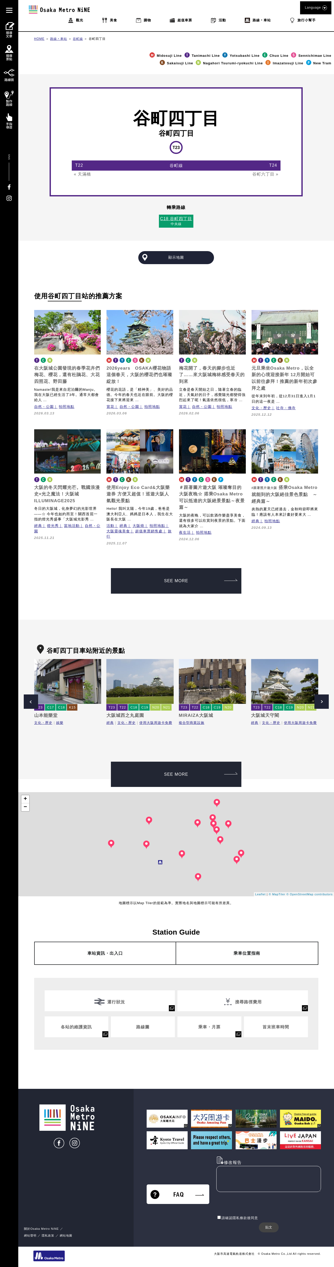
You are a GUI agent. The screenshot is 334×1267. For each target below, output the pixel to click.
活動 (110, 526)
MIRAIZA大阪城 (196, 715)
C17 (50, 707)
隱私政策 (48, 1235)
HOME (39, 39)
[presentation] (256, 1204)
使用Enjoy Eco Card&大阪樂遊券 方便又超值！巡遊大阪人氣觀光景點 (138, 494)
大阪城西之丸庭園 (125, 715)
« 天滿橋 (82, 174)
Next (321, 701)
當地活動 (72, 526)
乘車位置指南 (247, 953)
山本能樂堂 (46, 715)
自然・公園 (44, 407)
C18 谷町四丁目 (176, 218)
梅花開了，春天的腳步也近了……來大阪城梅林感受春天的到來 (212, 375)
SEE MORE (200, 581)
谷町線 (78, 39)
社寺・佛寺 (286, 408)
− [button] (25, 807)
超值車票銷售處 (149, 531)
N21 (166, 707)
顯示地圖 (176, 257)
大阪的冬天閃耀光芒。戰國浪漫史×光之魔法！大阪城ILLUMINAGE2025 (67, 494)
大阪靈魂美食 (118, 531)
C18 (61, 707)
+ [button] (25, 799)
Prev (31, 701)
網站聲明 (30, 1235)
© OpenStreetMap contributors (310, 894)
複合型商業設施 (191, 723)
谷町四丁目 (97, 39)
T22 (123, 707)
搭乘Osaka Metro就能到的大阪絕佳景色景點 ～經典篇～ (285, 494)
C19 (144, 707)
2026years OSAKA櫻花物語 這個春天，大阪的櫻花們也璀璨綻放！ (139, 375)
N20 (155, 707)
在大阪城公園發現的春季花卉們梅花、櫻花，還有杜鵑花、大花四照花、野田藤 (67, 375)
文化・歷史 (261, 408)
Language (315, 8)
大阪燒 (138, 526)
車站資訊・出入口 (105, 953)
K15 (72, 707)
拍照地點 (66, 407)
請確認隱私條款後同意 (240, 1218)
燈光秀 (53, 526)
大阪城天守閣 (265, 715)
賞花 (110, 407)
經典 (38, 526)
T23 (39, 707)
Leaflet (260, 894)
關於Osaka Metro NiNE (41, 1228)
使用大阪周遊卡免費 (155, 723)
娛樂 (59, 723)
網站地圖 (66, 1235)
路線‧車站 (58, 39)
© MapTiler (277, 894)
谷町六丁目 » (265, 174)
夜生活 (185, 533)
